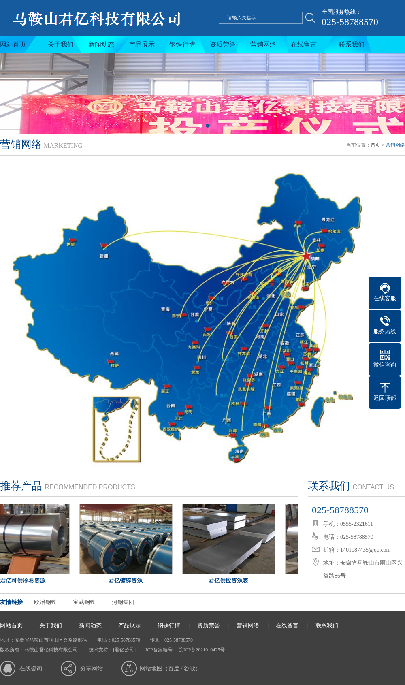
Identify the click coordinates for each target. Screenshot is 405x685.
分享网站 (91, 669)
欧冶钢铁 (45, 602)
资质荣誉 (223, 44)
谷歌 (189, 669)
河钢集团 (123, 602)
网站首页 (13, 44)
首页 (375, 145)
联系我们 (351, 44)
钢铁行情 (182, 44)
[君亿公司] (124, 650)
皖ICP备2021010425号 (201, 650)
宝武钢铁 (84, 602)
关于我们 (61, 44)
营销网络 (263, 44)
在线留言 (304, 44)
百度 (173, 669)
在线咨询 (30, 669)
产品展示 (142, 44)
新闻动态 (101, 44)
